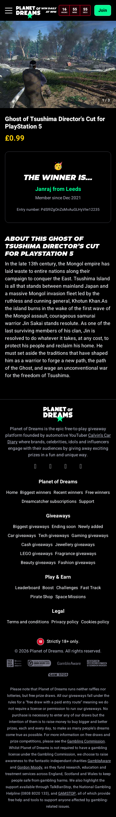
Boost (48, 588)
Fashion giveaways (76, 562)
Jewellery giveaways (75, 544)
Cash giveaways (37, 544)
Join (102, 10)
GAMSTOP (67, 793)
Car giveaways (22, 535)
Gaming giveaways (89, 535)
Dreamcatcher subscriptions (49, 501)
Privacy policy (65, 622)
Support (86, 501)
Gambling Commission (86, 741)
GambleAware (99, 761)
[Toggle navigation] (9, 10)
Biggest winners (35, 492)
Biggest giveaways (31, 526)
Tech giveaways (53, 535)
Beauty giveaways (38, 562)
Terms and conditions (28, 622)
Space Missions (70, 597)
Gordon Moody (29, 767)
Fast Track (90, 588)
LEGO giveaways (36, 553)
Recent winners (68, 492)
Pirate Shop (41, 597)
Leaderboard (27, 588)
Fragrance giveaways (75, 553)
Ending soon (64, 526)
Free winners (97, 492)
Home (12, 492)
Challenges (67, 588)
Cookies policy (95, 622)
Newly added (90, 526)
